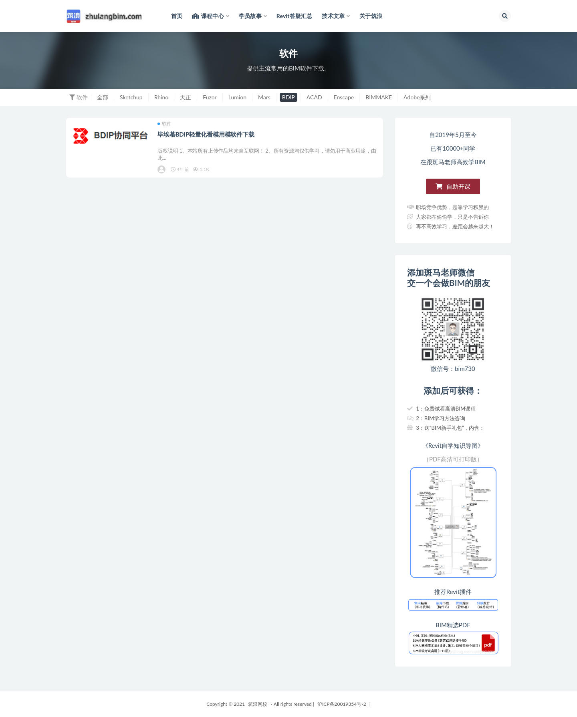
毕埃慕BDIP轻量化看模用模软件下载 (206, 135)
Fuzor (209, 97)
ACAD (314, 97)
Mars (264, 97)
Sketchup (131, 97)
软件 (165, 124)
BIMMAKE (378, 97)
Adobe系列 (417, 97)
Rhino (161, 97)
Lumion (237, 97)
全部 (102, 97)
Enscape (344, 97)
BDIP (288, 97)
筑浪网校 (257, 704)
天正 (185, 97)
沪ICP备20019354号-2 (341, 704)
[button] (453, 186)
